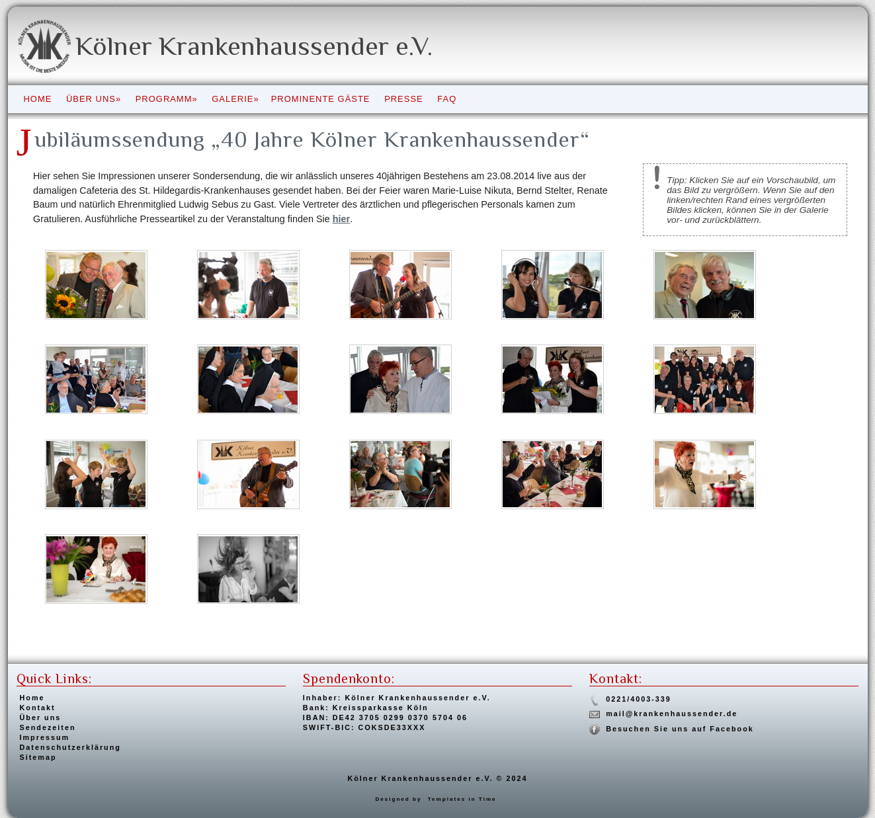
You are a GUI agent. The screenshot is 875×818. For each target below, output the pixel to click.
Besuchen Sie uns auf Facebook (680, 729)
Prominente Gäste (320, 99)
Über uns (41, 717)
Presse (403, 99)
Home (38, 99)
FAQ (446, 99)
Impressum (45, 737)
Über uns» (93, 99)
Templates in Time (462, 799)
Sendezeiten (48, 727)
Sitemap (38, 757)
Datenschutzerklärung (70, 747)
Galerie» (235, 99)
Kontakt (38, 708)
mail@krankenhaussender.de (671, 713)
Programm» (167, 99)
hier (341, 219)
